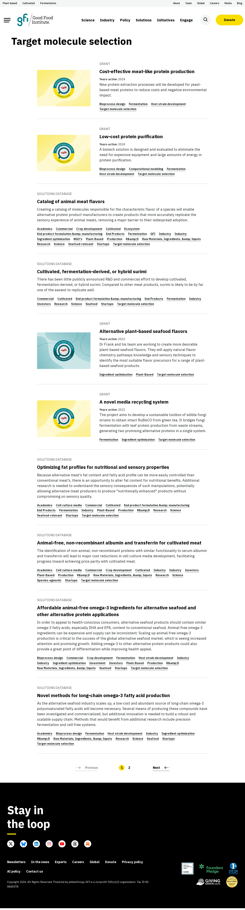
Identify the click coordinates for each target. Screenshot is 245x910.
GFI (152, 235)
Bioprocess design (112, 105)
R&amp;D (132, 240)
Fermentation (138, 105)
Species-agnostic (49, 582)
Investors (44, 305)
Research (43, 246)
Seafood (91, 305)
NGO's (78, 240)
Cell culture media (69, 507)
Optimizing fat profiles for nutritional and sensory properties (103, 469)
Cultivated (113, 230)
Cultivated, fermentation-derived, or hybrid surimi (91, 273)
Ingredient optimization (53, 240)
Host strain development (168, 105)
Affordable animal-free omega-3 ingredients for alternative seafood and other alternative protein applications (116, 612)
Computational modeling (146, 170)
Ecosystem (132, 230)
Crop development (89, 230)
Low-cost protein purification (131, 138)
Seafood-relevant (80, 246)
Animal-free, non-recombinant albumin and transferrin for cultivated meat (119, 544)
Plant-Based (94, 240)
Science (59, 246)
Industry (165, 235)
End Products (115, 235)
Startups (103, 246)
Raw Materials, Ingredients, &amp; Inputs (171, 240)
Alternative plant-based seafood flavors (143, 333)
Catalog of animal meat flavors (71, 203)
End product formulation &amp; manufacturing (69, 235)
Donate (229, 20)
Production (114, 240)
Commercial (64, 230)
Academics (44, 230)
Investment (97, 664)
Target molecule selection (117, 111)
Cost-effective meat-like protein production (147, 73)
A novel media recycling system (134, 404)
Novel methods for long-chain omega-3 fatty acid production (103, 697)
